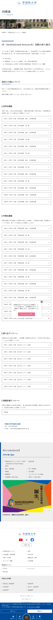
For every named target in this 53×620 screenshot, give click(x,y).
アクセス (40, 617)
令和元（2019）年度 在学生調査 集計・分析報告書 (20, 188)
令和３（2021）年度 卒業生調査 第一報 (16, 277)
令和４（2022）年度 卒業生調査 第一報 (16, 263)
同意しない (13, 611)
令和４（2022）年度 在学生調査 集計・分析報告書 (20, 146)
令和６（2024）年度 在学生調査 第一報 (16, 125)
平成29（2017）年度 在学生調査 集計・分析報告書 (20, 201)
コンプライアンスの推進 (36, 474)
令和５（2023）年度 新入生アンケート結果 (17, 359)
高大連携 (31, 471)
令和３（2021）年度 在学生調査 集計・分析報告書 (20, 160)
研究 (29, 551)
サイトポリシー (26, 599)
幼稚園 (30, 590)
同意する (40, 611)
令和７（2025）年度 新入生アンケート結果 (17, 345)
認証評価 (31, 461)
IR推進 (7, 471)
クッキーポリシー (26, 602)
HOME (4, 32)
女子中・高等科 (32, 587)
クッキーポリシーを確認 (33, 607)
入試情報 (20, 617)
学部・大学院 (7, 557)
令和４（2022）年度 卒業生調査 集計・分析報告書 (20, 256)
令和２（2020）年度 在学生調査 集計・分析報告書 (20, 174)
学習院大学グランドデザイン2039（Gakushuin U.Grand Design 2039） (15, 464)
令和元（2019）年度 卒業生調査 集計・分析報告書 (20, 297)
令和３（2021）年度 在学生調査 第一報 (16, 167)
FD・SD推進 (32, 469)
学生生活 (30, 554)
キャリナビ (31, 568)
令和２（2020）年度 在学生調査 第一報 (16, 181)
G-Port (5, 568)
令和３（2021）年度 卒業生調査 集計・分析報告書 (20, 270)
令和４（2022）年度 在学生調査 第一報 (16, 153)
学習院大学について (14, 32)
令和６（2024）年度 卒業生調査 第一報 (16, 235)
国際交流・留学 (32, 557)
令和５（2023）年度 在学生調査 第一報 (16, 139)
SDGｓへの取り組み (35, 477)
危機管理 (7, 474)
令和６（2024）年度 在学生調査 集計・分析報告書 (20, 118)
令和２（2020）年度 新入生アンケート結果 (17, 379)
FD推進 (6, 412)
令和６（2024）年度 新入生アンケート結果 (17, 352)
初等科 (5, 590)
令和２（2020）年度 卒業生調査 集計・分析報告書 (20, 284)
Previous (3, 515)
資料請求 (33, 617)
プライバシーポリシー (26, 596)
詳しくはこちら (25, 314)
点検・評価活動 (9, 469)
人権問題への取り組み (11, 477)
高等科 (30, 583)
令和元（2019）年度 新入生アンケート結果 (17, 386)
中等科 (5, 587)
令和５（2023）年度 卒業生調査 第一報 (16, 249)
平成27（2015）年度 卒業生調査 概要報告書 (18, 318)
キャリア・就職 (7, 561)
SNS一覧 (27, 545)
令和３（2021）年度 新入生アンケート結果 (17, 372)
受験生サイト (13, 617)
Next (50, 515)
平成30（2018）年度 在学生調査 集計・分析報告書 (20, 195)
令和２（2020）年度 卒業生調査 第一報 (16, 290)
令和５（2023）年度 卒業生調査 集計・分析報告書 (20, 242)
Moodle (5, 572)
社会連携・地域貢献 (9, 554)
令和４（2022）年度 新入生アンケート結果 (17, 366)
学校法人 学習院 (8, 583)
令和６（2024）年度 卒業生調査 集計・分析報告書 (20, 228)
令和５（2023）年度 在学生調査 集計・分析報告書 (20, 132)
